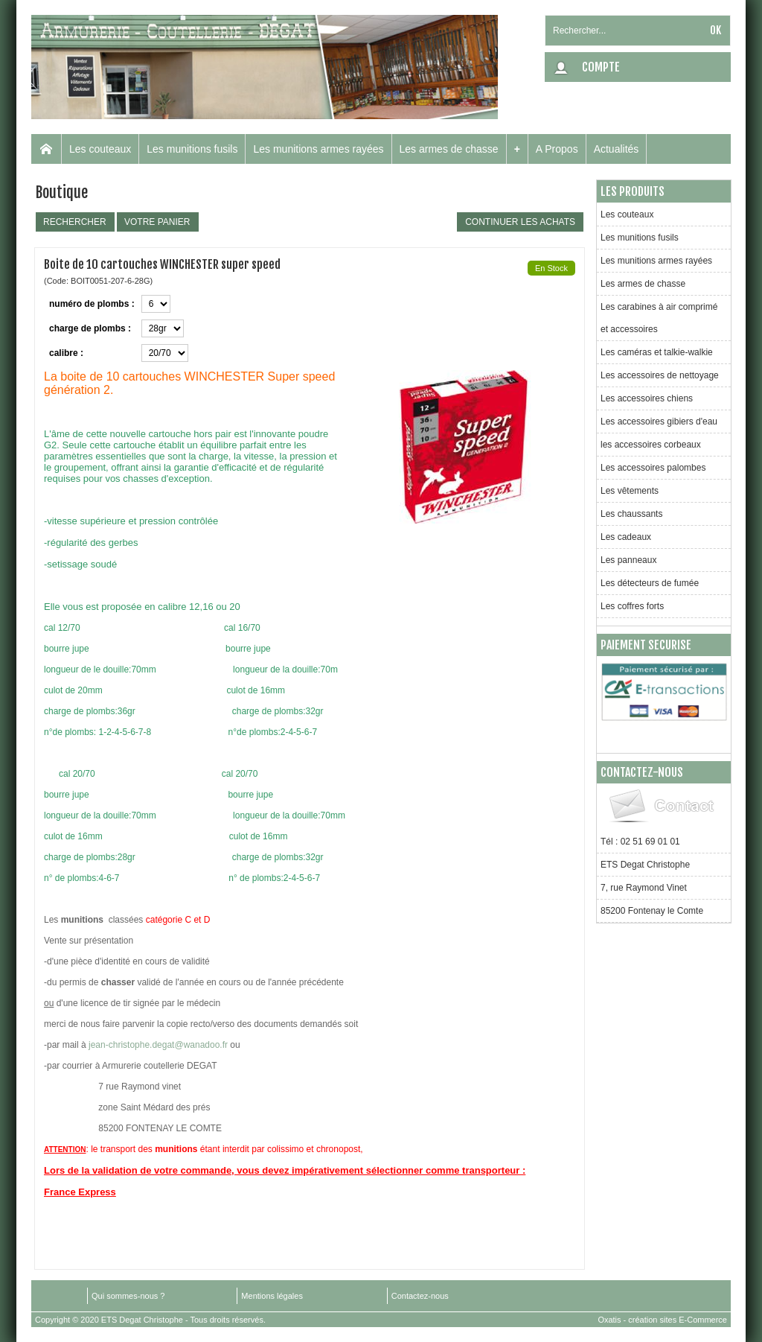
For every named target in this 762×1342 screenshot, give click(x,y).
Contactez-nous (420, 1295)
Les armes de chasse (449, 149)
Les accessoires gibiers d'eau (659, 421)
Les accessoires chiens (647, 398)
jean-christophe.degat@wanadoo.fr (158, 1045)
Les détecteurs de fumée (650, 583)
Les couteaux (100, 149)
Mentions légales (272, 1295)
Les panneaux (628, 560)
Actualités (616, 149)
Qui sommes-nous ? (128, 1295)
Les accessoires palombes (653, 467)
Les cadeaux (626, 537)
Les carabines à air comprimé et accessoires (659, 318)
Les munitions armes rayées (318, 149)
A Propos (557, 149)
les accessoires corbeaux (651, 444)
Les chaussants (631, 514)
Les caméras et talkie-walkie (657, 352)
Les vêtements (630, 491)
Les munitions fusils (192, 149)
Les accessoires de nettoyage (660, 375)
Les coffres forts (632, 606)
